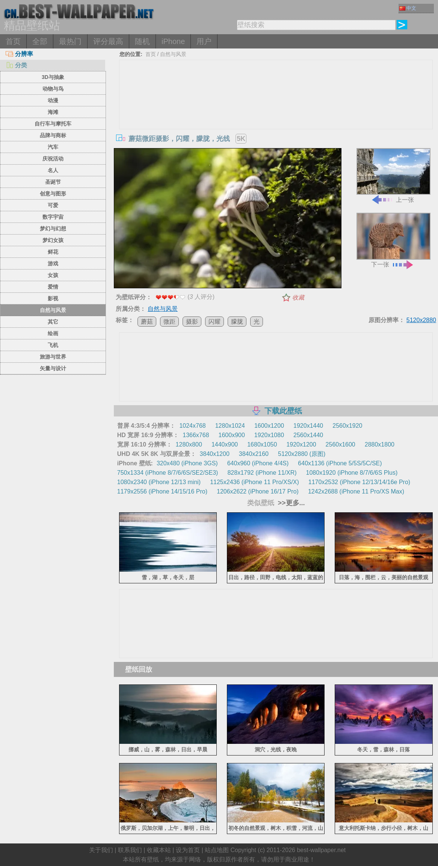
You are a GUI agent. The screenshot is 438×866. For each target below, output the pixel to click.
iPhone (173, 41)
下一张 (393, 240)
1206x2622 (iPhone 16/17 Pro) (258, 491)
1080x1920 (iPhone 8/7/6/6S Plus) (352, 472)
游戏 (53, 263)
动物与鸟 (52, 89)
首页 (13, 41)
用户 (203, 41)
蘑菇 (147, 321)
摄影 (192, 321)
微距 (169, 321)
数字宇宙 (52, 217)
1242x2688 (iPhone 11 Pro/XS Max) (356, 491)
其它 (53, 322)
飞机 (53, 345)
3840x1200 (215, 454)
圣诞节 (53, 182)
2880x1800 (379, 444)
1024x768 (192, 425)
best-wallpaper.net (321, 850)
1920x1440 (308, 425)
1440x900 (224, 444)
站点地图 (217, 850)
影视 (53, 298)
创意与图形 (53, 194)
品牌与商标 (53, 135)
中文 (407, 8)
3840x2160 (254, 454)
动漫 (53, 100)
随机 (142, 41)
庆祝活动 (52, 159)
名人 (53, 170)
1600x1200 (269, 425)
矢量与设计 (53, 368)
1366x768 (196, 435)
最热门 (70, 41)
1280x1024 (230, 425)
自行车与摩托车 (53, 124)
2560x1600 (340, 444)
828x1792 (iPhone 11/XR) (261, 472)
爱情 (53, 287)
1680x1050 (262, 444)
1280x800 (189, 444)
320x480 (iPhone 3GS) (187, 463)
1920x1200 (301, 444)
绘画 (53, 333)
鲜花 (53, 252)
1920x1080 (269, 435)
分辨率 (19, 54)
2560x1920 (347, 425)
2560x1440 (308, 435)
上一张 (393, 175)
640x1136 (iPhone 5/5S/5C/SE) (340, 463)
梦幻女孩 (52, 240)
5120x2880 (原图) (301, 454)
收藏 (298, 297)
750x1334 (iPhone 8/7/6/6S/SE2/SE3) (167, 472)
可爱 (53, 205)
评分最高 (108, 41)
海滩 (53, 112)
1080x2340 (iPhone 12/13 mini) (159, 482)
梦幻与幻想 (53, 229)
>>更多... (290, 503)
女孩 (53, 275)
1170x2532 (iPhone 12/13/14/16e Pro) (359, 482)
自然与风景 (53, 310)
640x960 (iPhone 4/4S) (258, 463)
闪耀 (214, 321)
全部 (39, 41)
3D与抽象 (53, 77)
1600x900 (232, 435)
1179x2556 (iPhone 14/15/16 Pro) (162, 491)
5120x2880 (421, 320)
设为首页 (188, 850)
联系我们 (130, 850)
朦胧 (237, 321)
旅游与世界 (53, 357)
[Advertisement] (275, 116)
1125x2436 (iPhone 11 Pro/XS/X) (254, 482)
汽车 (53, 147)
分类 (16, 65)
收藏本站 (159, 850)
